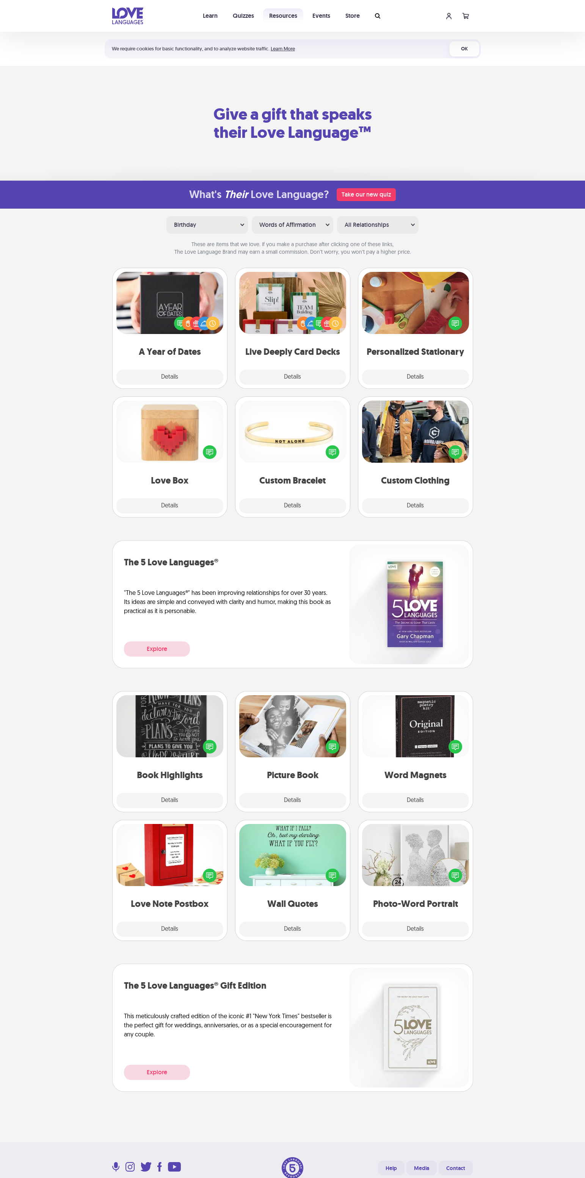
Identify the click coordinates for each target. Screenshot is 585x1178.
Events (321, 16)
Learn (210, 16)
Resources (283, 16)
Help (391, 1168)
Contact (455, 1168)
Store (352, 16)
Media (421, 1168)
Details (169, 377)
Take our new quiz (366, 194)
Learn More (283, 48)
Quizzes (243, 16)
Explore (157, 649)
